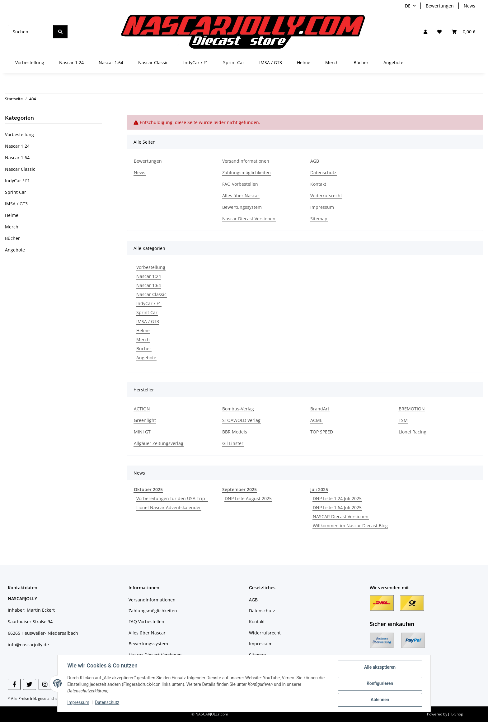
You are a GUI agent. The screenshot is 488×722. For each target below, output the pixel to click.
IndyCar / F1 (148, 303)
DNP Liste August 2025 (248, 498)
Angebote (146, 358)
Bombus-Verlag (238, 409)
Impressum (78, 702)
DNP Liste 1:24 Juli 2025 (337, 498)
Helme (143, 330)
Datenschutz (107, 702)
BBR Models (234, 432)
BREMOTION (412, 409)
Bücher (143, 348)
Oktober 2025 (148, 489)
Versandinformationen (245, 161)
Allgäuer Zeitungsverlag (158, 443)
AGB (314, 161)
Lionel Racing (412, 432)
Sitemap (318, 219)
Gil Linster (232, 443)
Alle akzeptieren (379, 667)
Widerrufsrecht (326, 195)
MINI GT (142, 432)
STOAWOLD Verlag (241, 420)
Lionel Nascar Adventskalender (168, 507)
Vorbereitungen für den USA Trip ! (172, 498)
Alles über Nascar (240, 195)
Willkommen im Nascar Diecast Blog (350, 525)
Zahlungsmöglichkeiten (246, 172)
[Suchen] (31, 31)
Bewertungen (440, 6)
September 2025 (239, 489)
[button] (425, 31)
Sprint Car (146, 312)
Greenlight (145, 420)
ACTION (142, 409)
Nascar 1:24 (148, 276)
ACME (316, 420)
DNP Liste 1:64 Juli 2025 (337, 507)
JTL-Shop (455, 714)
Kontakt (318, 184)
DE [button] (408, 6)
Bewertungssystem (242, 207)
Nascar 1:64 (148, 285)
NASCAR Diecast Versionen (340, 516)
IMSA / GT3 (147, 321)
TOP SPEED (321, 432)
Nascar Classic (151, 294)
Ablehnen (379, 699)
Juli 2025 (319, 489)
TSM (403, 420)
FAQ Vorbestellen (240, 184)
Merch (143, 339)
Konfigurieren (379, 683)
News (469, 6)
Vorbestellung (150, 267)
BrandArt (319, 409)
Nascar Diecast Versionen (248, 219)
